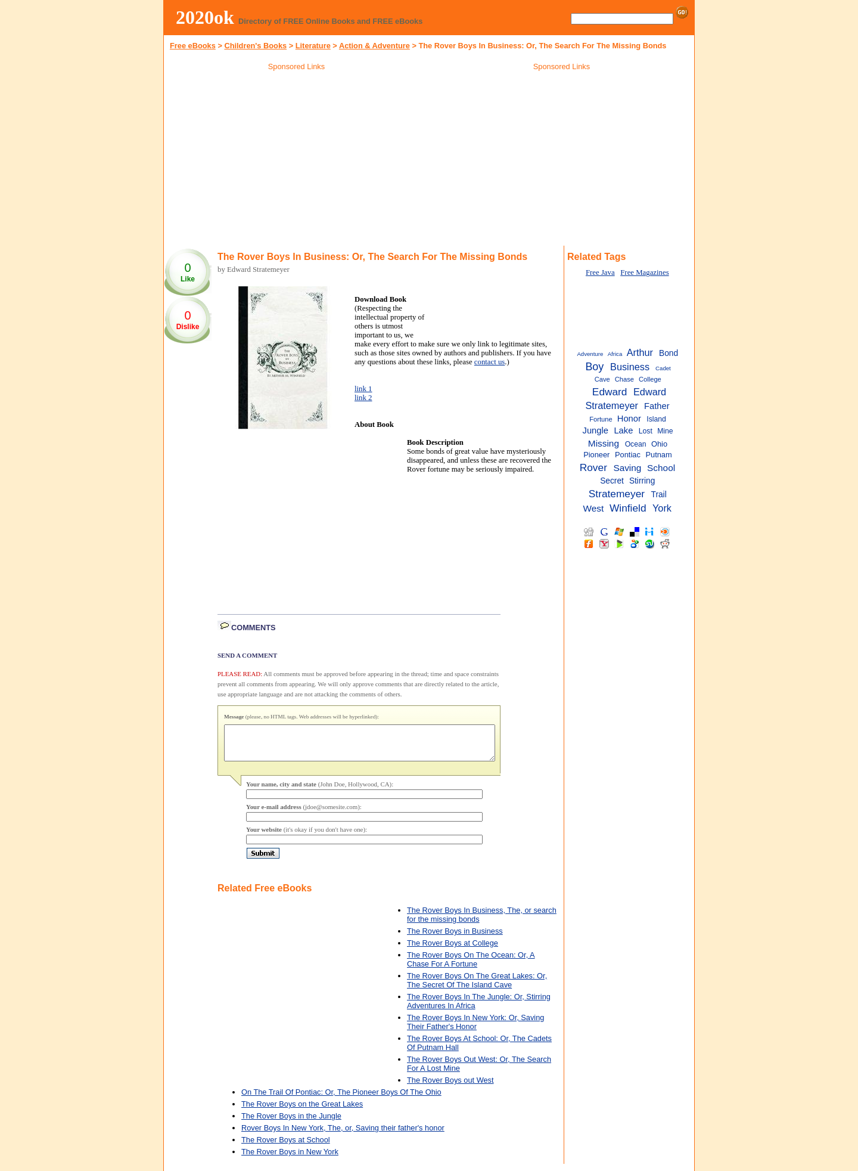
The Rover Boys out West (450, 1087)
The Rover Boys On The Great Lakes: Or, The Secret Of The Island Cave (477, 987)
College (650, 379)
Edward (609, 392)
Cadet (663, 368)
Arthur (640, 352)
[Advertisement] (297, 160)
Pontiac (628, 454)
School (661, 468)
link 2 (363, 398)
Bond (668, 353)
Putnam (659, 454)
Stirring (642, 480)
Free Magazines (644, 272)
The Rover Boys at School (285, 1146)
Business (629, 366)
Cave (602, 379)
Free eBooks (193, 45)
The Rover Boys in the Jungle (291, 1123)
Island (656, 419)
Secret (612, 480)
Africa (615, 354)
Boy (594, 367)
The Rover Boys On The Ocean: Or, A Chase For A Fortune (471, 966)
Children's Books (255, 45)
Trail (659, 494)
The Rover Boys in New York (289, 1158)
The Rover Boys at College (452, 950)
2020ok (205, 17)
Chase (624, 379)
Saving (627, 468)
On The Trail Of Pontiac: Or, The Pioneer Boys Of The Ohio (341, 1099)
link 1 (363, 389)
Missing (603, 443)
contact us (489, 362)
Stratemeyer (617, 494)
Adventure (590, 354)
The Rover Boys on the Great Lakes (302, 1111)
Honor (629, 418)
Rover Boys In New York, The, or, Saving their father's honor (342, 1134)
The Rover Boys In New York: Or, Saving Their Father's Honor (475, 1029)
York (662, 508)
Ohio (659, 443)
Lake (623, 430)
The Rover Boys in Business (455, 938)
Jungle (595, 430)
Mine (665, 431)
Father (657, 406)
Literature (313, 45)
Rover (593, 467)
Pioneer (596, 454)
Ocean (635, 444)
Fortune (600, 419)
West (593, 508)
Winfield (628, 508)
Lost (645, 431)
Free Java (600, 272)
